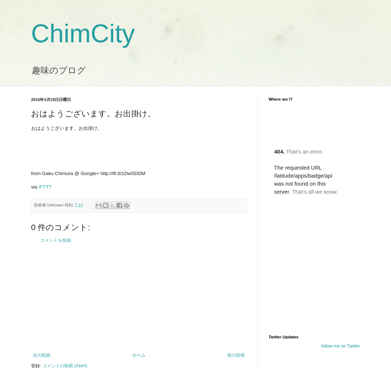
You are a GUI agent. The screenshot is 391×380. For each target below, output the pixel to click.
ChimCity (83, 33)
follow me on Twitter (340, 346)
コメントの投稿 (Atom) (64, 365)
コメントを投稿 (55, 240)
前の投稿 (236, 355)
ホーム (138, 355)
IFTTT (45, 187)
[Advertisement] (139, 298)
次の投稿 (41, 355)
